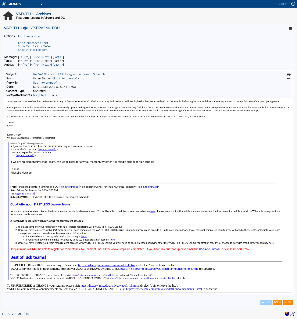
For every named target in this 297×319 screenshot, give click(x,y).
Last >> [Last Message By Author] (58, 64)
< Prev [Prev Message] (35, 57)
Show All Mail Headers (32, 50)
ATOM (266, 302)
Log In (283, 3)
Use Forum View (29, 36)
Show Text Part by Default (35, 46)
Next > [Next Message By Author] (46, 64)
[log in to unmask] (65, 78)
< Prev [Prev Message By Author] (35, 64)
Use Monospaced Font (33, 43)
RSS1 (277, 302)
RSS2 (288, 302)
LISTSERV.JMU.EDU (15, 314)
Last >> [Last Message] (58, 57)
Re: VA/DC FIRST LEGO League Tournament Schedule (69, 74)
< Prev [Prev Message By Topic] (35, 61)
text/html (39, 95)
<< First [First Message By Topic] (23, 61)
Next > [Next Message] (46, 57)
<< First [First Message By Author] (23, 64)
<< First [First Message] (23, 57)
